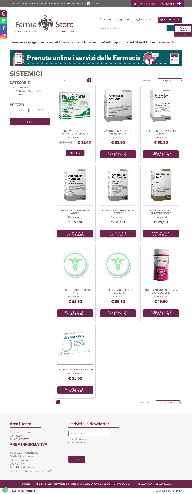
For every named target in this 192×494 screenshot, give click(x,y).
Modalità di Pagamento (24, 452)
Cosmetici (53, 42)
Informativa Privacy (21, 460)
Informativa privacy (77, 439)
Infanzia (106, 42)
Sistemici (18, 94)
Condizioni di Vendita (23, 467)
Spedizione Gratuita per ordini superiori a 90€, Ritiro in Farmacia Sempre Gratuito (49, 3)
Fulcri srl (176, 490)
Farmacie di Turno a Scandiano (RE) (31, 471)
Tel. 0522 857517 (19, 439)
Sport (117, 42)
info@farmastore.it (126, 484)
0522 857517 (100, 3)
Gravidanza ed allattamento (80, 42)
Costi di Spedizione (21, 456)
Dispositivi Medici (135, 42)
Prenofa (30, 490)
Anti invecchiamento (27, 91)
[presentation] (87, 450)
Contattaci (16, 435)
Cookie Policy (18, 463)
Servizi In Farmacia (162, 42)
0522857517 (146, 484)
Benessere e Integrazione (28, 42)
